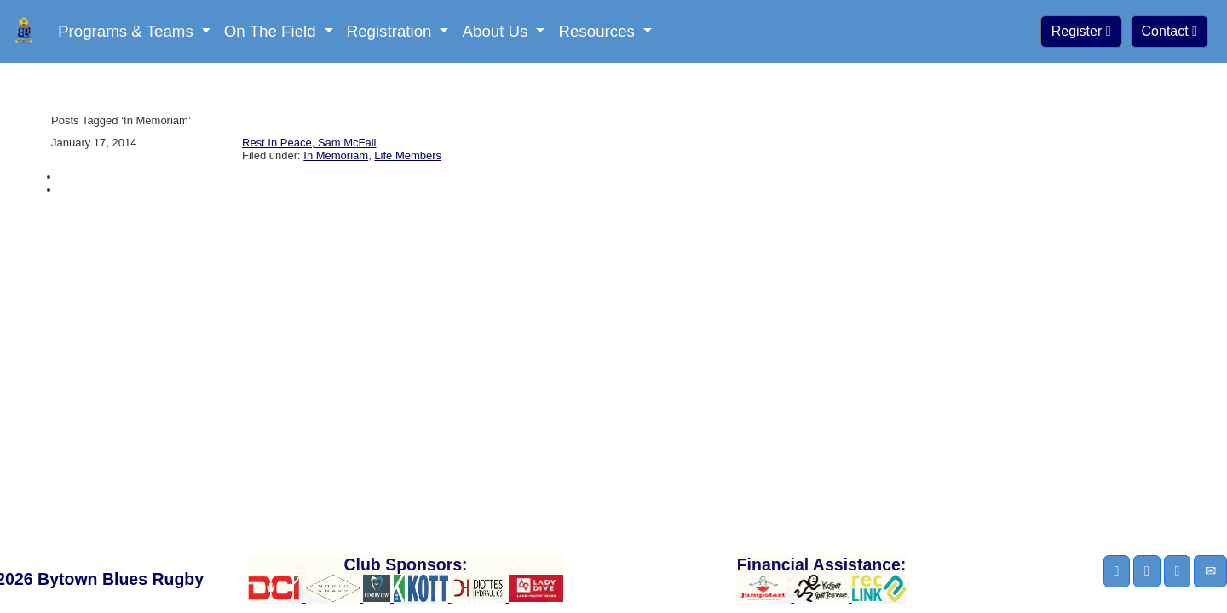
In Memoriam (335, 155)
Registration (391, 31)
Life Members (407, 155)
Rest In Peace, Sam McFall (309, 142)
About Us (497, 31)
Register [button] (1081, 31)
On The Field (272, 31)
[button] (1117, 571)
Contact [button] (1169, 31)
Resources (598, 31)
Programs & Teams (128, 31)
